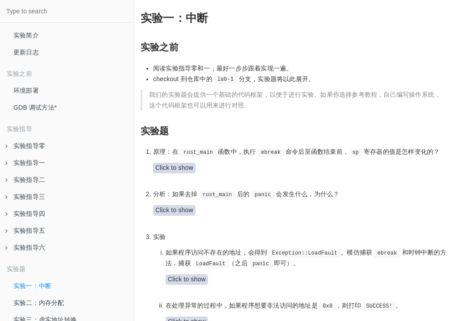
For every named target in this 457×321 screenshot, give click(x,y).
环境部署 (26, 90)
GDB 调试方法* (35, 107)
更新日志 (26, 52)
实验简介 (26, 35)
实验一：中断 (32, 285)
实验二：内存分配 (38, 302)
